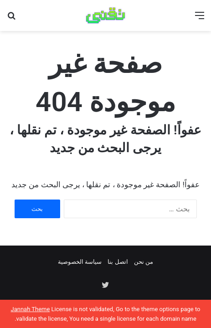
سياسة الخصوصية (80, 261)
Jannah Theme (30, 309)
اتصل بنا (118, 261)
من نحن (143, 261)
